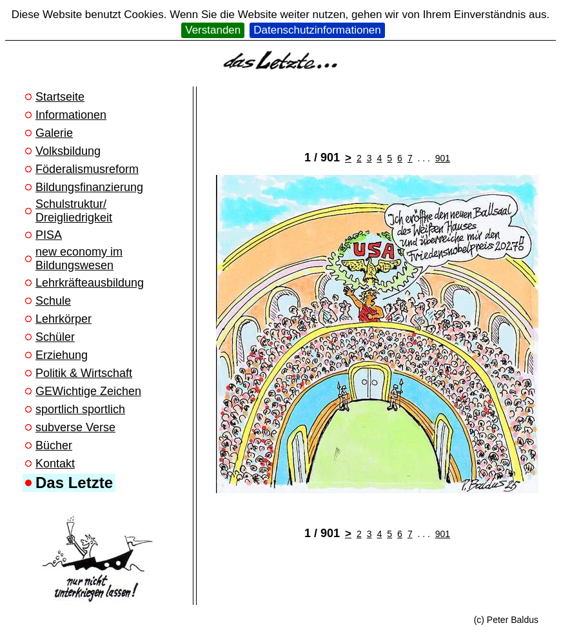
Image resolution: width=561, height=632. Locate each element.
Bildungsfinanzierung (89, 187)
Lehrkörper (63, 318)
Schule (53, 300)
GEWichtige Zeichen (88, 391)
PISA (48, 235)
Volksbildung (68, 151)
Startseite (59, 96)
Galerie (54, 133)
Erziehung (61, 355)
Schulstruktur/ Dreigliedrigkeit (73, 211)
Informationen (70, 114)
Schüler (55, 337)
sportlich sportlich (80, 409)
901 (442, 158)
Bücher (53, 445)
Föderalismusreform (87, 169)
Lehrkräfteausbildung (89, 282)
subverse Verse (75, 427)
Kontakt (55, 463)
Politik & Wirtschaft (83, 373)
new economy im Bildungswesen (79, 258)
